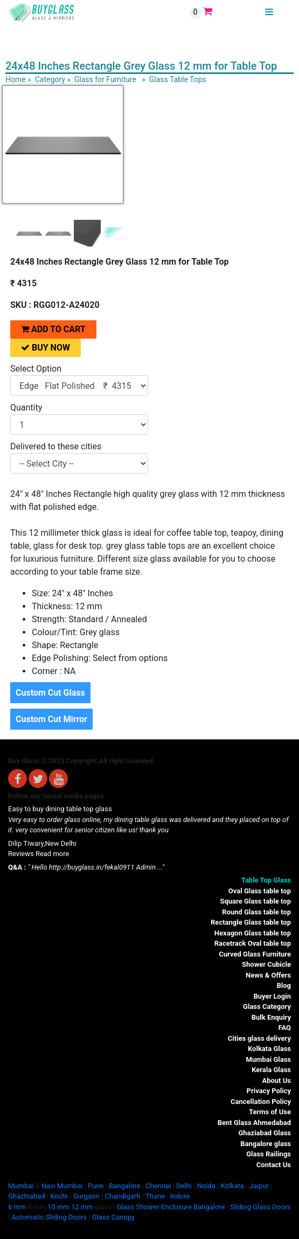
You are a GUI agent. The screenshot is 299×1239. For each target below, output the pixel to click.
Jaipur (259, 1186)
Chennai (158, 1186)
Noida (206, 1186)
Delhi (184, 1186)
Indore (180, 1196)
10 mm (58, 1207)
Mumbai (20, 1186)
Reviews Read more (38, 854)
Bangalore (124, 1186)
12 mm (82, 1207)
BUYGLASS (246, 12)
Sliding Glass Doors (260, 1207)
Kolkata (232, 1186)
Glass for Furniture (105, 79)
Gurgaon (86, 1196)
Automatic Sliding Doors (49, 1217)
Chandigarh (122, 1196)
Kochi (59, 1196)
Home (15, 79)
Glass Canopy (113, 1217)
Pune (95, 1186)
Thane (155, 1196)
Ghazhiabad (26, 1196)
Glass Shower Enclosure (153, 1207)
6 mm (17, 1207)
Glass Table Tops (177, 79)
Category (50, 79)
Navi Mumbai (61, 1186)
